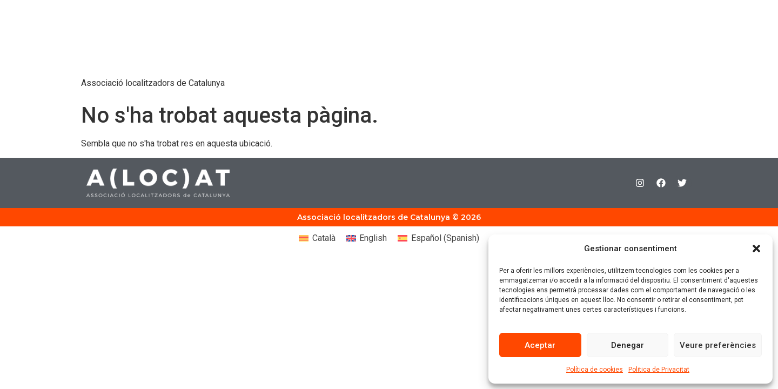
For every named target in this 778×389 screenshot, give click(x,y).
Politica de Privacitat (658, 369)
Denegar (627, 345)
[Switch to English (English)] (366, 238)
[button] (756, 248)
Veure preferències (718, 345)
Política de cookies (594, 369)
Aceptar (540, 345)
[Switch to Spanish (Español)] (438, 238)
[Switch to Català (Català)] (316, 238)
